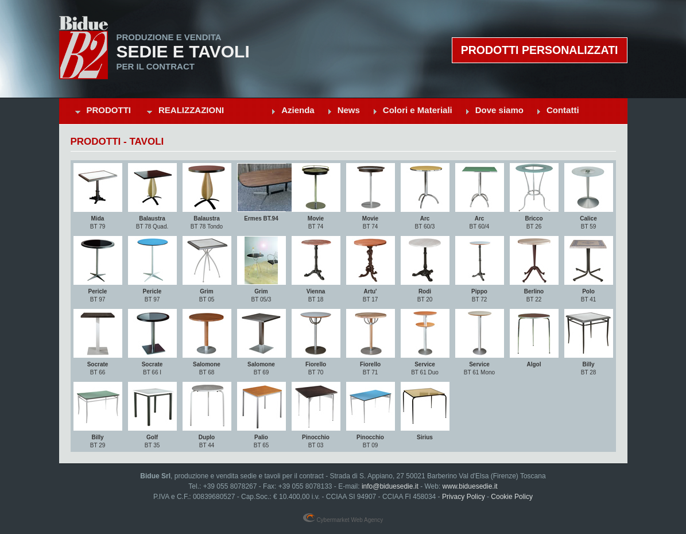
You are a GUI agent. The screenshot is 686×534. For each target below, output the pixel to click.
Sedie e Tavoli (183, 51)
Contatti (563, 110)
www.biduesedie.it (470, 486)
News (349, 110)
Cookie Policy (512, 497)
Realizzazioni (191, 110)
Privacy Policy (463, 497)
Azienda (298, 110)
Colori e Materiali (417, 110)
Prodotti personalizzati (539, 50)
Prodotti (109, 110)
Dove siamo (499, 110)
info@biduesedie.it (390, 486)
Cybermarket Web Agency (343, 520)
